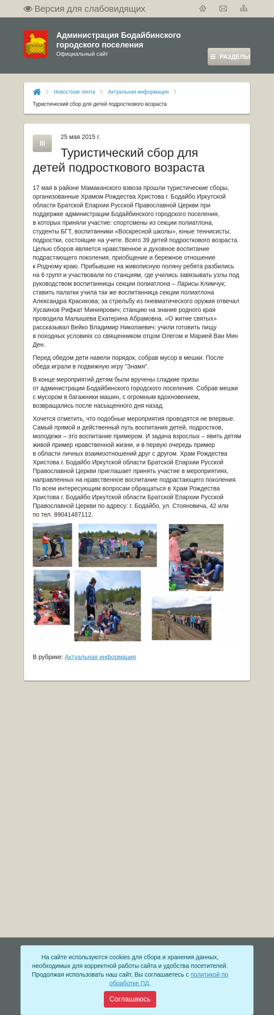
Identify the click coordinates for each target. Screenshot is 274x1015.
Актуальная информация (138, 92)
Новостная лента (74, 92)
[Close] (130, 999)
